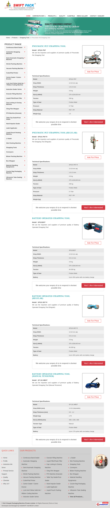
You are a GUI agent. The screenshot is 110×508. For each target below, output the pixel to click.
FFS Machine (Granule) (13, 113)
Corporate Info (39, 16)
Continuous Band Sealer (14, 47)
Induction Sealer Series (14, 89)
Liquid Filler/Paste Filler (14, 98)
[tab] (16, 47)
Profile (5, 461)
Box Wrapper (10, 161)
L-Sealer (9, 138)
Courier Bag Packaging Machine (14, 172)
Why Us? (6, 484)
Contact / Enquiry (97, 16)
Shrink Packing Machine (14, 64)
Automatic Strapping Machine (13, 52)
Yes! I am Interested (93, 122)
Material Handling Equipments (12, 166)
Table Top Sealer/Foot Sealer (13, 118)
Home (28, 16)
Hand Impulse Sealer (13, 123)
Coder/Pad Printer (12, 73)
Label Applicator (11, 128)
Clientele (71, 16)
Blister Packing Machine (14, 156)
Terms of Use (53, 503)
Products (52, 16)
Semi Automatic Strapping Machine (15, 58)
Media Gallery (82, 16)
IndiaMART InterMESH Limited (28, 505)
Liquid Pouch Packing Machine (13, 133)
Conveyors (9, 152)
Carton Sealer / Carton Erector (13, 78)
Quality (62, 16)
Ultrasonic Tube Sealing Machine (14, 178)
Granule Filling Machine (14, 94)
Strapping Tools (24, 37)
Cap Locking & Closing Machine (13, 103)
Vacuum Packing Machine (14, 68)
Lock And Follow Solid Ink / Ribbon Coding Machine (15, 84)
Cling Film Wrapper (12, 109)
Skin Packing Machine (13, 143)
